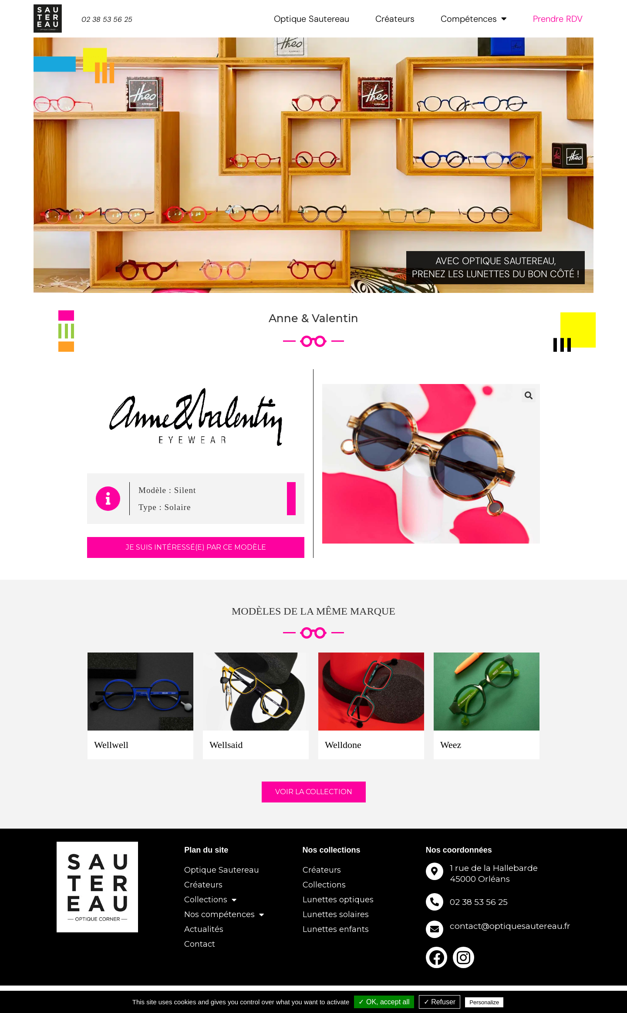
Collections (210, 899)
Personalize (484, 1002)
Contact (199, 944)
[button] (529, 395)
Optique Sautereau (311, 18)
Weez (450, 744)
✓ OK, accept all (383, 1002)
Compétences (474, 18)
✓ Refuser (439, 1002)
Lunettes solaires (336, 914)
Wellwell (111, 744)
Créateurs (395, 18)
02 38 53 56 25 (479, 899)
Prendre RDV (558, 18)
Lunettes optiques (338, 899)
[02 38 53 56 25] (434, 902)
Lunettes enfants (336, 929)
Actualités (203, 929)
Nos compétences (224, 914)
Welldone (343, 744)
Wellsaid (226, 744)
